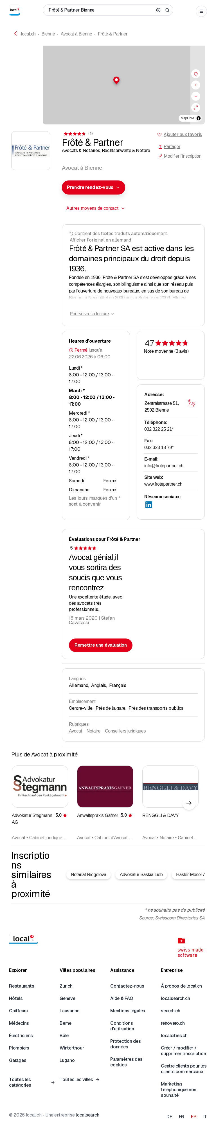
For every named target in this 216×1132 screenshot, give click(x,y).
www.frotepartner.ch (163, 484)
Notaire (93, 731)
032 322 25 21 (159, 429)
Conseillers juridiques (125, 731)
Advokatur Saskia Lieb (141, 874)
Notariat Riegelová (88, 874)
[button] (108, 80)
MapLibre (187, 118)
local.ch (28, 34)
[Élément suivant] (189, 803)
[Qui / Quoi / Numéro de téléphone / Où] (101, 10)
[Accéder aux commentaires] (78, 134)
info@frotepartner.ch (163, 465)
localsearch (87, 1115)
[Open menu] (201, 11)
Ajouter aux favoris (183, 134)
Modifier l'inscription (179, 156)
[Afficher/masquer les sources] (198, 118)
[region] (108, 85)
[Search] (167, 10)
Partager (169, 146)
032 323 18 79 (159, 447)
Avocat (75, 731)
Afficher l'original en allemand (100, 240)
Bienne (48, 34)
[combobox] (93, 187)
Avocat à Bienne (76, 34)
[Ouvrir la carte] (191, 402)
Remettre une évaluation (101, 645)
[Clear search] (158, 10)
